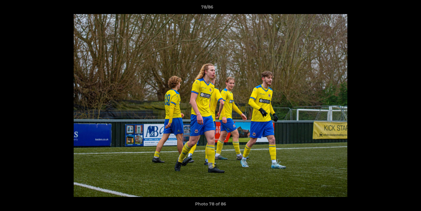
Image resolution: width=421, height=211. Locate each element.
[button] (396, 8)
